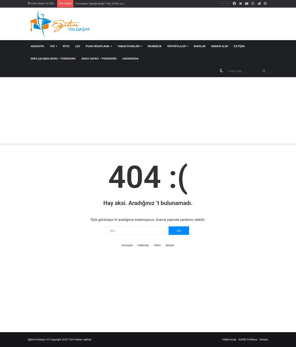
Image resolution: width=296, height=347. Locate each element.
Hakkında (143, 245)
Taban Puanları (129, 46)
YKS (52, 46)
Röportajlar (176, 46)
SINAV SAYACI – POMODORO (99, 58)
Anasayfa (37, 46)
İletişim (239, 46)
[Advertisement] (148, 110)
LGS (77, 46)
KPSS (66, 46)
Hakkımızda (131, 58)
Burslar (200, 46)
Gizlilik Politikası (248, 339)
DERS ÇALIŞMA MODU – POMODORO (53, 58)
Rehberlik (155, 46)
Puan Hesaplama (97, 46)
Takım (157, 245)
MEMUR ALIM (219, 46)
